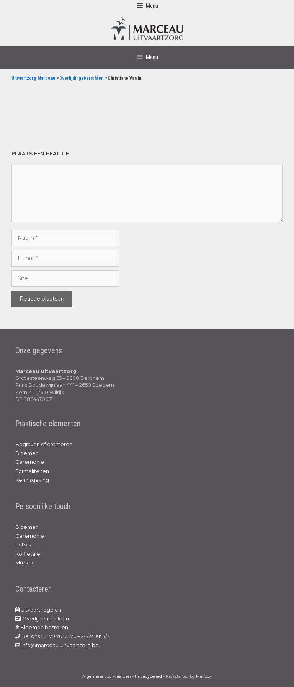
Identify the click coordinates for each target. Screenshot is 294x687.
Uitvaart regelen (38, 610)
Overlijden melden (42, 618)
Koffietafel (28, 554)
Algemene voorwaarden (106, 676)
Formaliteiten (32, 471)
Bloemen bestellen (41, 627)
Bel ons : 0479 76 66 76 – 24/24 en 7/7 (62, 636)
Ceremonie (29, 462)
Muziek (24, 562)
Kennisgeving (32, 480)
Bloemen (27, 453)
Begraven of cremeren (43, 444)
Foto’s (23, 544)
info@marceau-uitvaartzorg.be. (57, 645)
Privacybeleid (148, 676)
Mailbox (204, 676)
